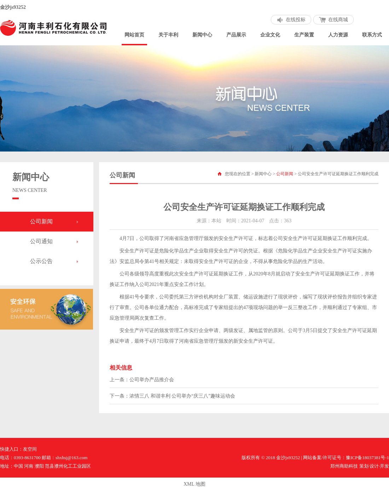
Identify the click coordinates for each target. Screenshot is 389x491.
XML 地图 (194, 484)
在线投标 (296, 19)
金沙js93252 (13, 7)
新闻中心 (202, 35)
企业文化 (270, 35)
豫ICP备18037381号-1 (367, 457)
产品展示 (236, 35)
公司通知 (41, 241)
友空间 (30, 449)
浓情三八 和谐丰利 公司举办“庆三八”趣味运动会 (182, 396)
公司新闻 (41, 221)
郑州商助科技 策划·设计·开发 (359, 466)
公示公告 (41, 261)
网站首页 (134, 35)
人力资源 (338, 35)
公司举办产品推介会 (151, 379)
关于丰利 (168, 35)
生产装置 (304, 35)
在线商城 (338, 19)
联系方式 (372, 35)
